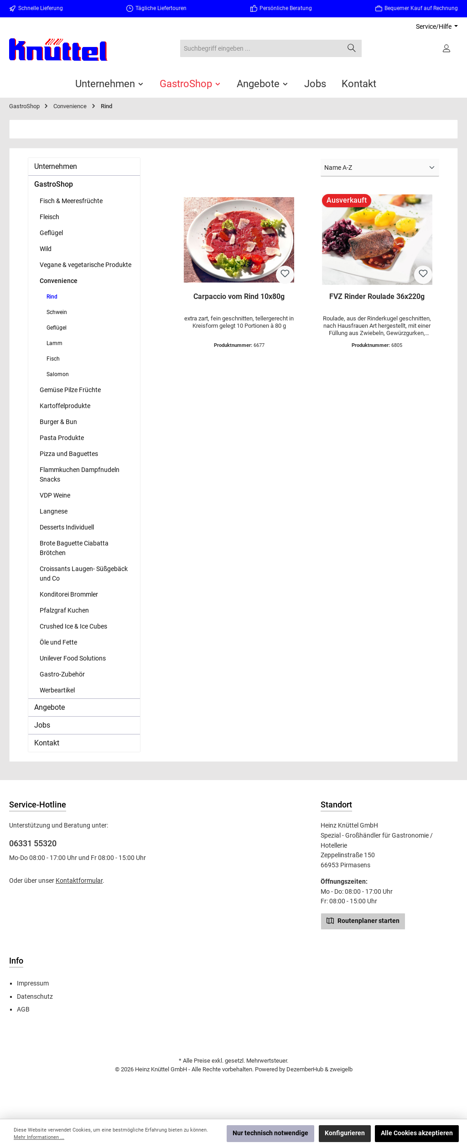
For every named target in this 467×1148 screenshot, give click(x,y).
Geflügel (51, 232)
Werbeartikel (57, 690)
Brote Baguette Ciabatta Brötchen (74, 548)
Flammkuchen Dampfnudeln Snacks (79, 474)
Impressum (33, 983)
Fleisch (49, 216)
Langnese (53, 511)
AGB (23, 1009)
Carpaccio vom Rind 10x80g (239, 296)
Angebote (49, 707)
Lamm (54, 343)
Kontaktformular (79, 881)
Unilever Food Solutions (73, 658)
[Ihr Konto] (447, 48)
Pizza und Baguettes (69, 453)
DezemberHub (304, 1069)
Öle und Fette (58, 642)
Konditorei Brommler (69, 594)
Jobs (42, 725)
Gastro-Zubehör (62, 674)
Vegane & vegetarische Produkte (85, 264)
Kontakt (46, 743)
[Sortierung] (380, 167)
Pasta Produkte (62, 437)
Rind (52, 297)
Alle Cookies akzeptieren (417, 1133)
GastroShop (53, 184)
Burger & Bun (58, 421)
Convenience (59, 280)
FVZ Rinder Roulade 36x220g (377, 296)
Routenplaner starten (363, 920)
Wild (46, 248)
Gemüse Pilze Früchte (70, 389)
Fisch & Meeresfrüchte (71, 200)
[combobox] (261, 48)
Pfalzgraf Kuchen (64, 610)
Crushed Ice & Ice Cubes (73, 626)
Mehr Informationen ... (39, 1137)
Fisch (53, 359)
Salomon (58, 374)
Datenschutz (35, 997)
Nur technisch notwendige (270, 1133)
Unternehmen (55, 166)
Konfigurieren (345, 1133)
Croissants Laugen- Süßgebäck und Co (84, 573)
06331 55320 (33, 843)
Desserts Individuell (67, 527)
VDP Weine (55, 495)
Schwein (57, 312)
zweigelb (341, 1069)
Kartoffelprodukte (65, 405)
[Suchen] (352, 48)
